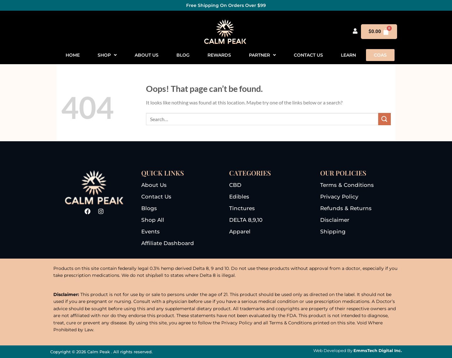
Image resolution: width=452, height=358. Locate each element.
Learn (348, 55)
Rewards (219, 55)
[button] (107, 55)
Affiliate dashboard (167, 243)
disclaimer (334, 220)
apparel (239, 231)
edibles (239, 196)
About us (147, 55)
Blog (183, 55)
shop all (152, 220)
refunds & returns (346, 208)
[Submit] (384, 119)
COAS (380, 55)
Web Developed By (357, 350)
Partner (262, 55)
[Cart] (379, 31)
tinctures (242, 208)
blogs (149, 208)
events (150, 231)
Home (73, 55)
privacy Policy (339, 196)
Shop (107, 55)
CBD (235, 185)
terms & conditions (347, 185)
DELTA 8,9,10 (245, 220)
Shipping (333, 231)
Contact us (308, 55)
